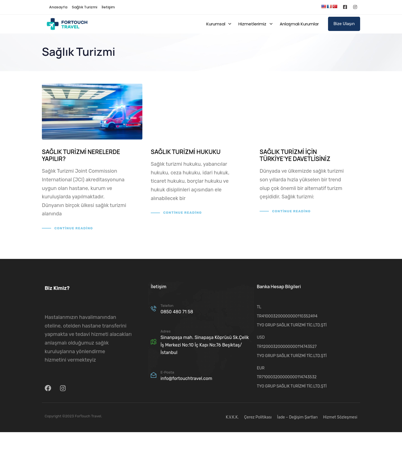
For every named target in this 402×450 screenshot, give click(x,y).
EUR (260, 368)
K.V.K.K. (232, 417)
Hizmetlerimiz (255, 24)
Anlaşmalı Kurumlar (299, 24)
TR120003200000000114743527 (287, 346)
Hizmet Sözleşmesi (340, 417)
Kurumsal (218, 24)
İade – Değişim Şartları (297, 417)
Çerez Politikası (258, 417)
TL (259, 307)
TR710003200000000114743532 (287, 377)
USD (261, 337)
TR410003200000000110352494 (287, 316)
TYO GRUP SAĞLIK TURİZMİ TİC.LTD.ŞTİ (292, 325)
